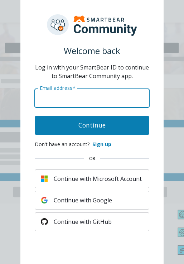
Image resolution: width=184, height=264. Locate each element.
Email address (57, 88)
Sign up (101, 144)
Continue (92, 125)
